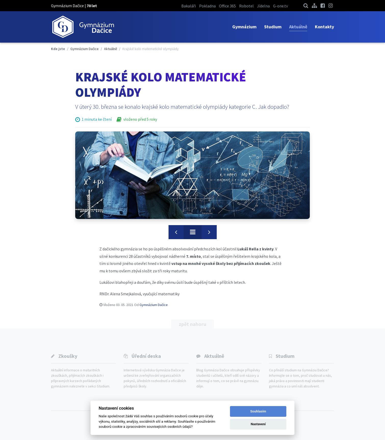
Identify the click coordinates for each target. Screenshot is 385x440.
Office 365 (227, 5)
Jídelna (263, 5)
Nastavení (258, 424)
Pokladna (207, 5)
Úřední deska (146, 356)
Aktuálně (298, 27)
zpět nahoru (192, 324)
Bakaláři (188, 5)
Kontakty (324, 27)
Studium (272, 27)
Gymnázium (244, 27)
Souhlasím (258, 411)
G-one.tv (280, 5)
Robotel (246, 5)
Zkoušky (67, 356)
